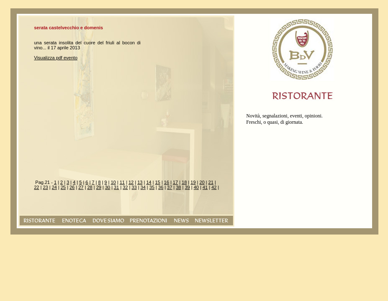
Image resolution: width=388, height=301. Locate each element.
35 (152, 187)
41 (205, 187)
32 (125, 187)
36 (160, 187)
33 (134, 187)
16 (166, 182)
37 (169, 187)
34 (142, 187)
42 (213, 187)
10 (113, 182)
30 (107, 187)
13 (139, 182)
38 (178, 187)
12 (131, 182)
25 (63, 187)
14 (148, 182)
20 (202, 182)
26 (71, 187)
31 (116, 187)
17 (175, 182)
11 (121, 182)
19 (192, 182)
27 (81, 187)
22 (36, 187)
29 (98, 187)
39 (187, 187)
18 (184, 182)
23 (45, 187)
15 (157, 182)
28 (89, 187)
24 (54, 187)
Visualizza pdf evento (56, 57)
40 (196, 187)
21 (210, 182)
